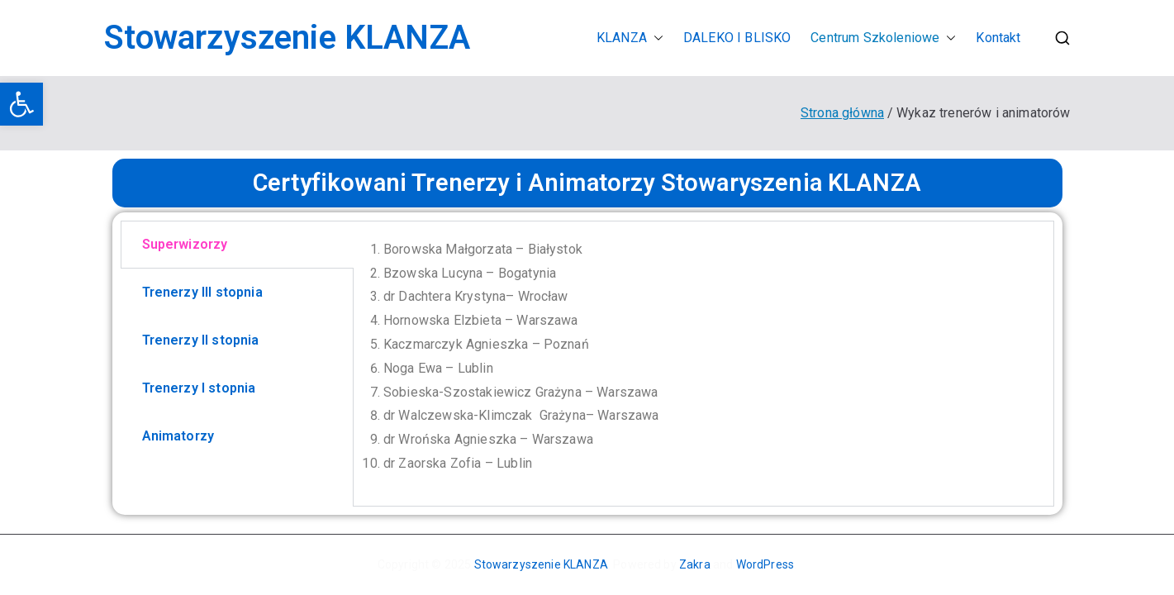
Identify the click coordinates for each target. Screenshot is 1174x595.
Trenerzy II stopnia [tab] (200, 340)
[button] (21, 104)
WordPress (765, 564)
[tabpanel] (703, 363)
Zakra (695, 564)
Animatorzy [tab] (178, 436)
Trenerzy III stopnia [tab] (202, 292)
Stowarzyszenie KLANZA (287, 37)
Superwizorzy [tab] (185, 244)
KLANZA (630, 38)
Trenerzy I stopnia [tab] (199, 388)
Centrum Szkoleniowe (883, 38)
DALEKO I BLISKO (737, 37)
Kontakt (998, 37)
